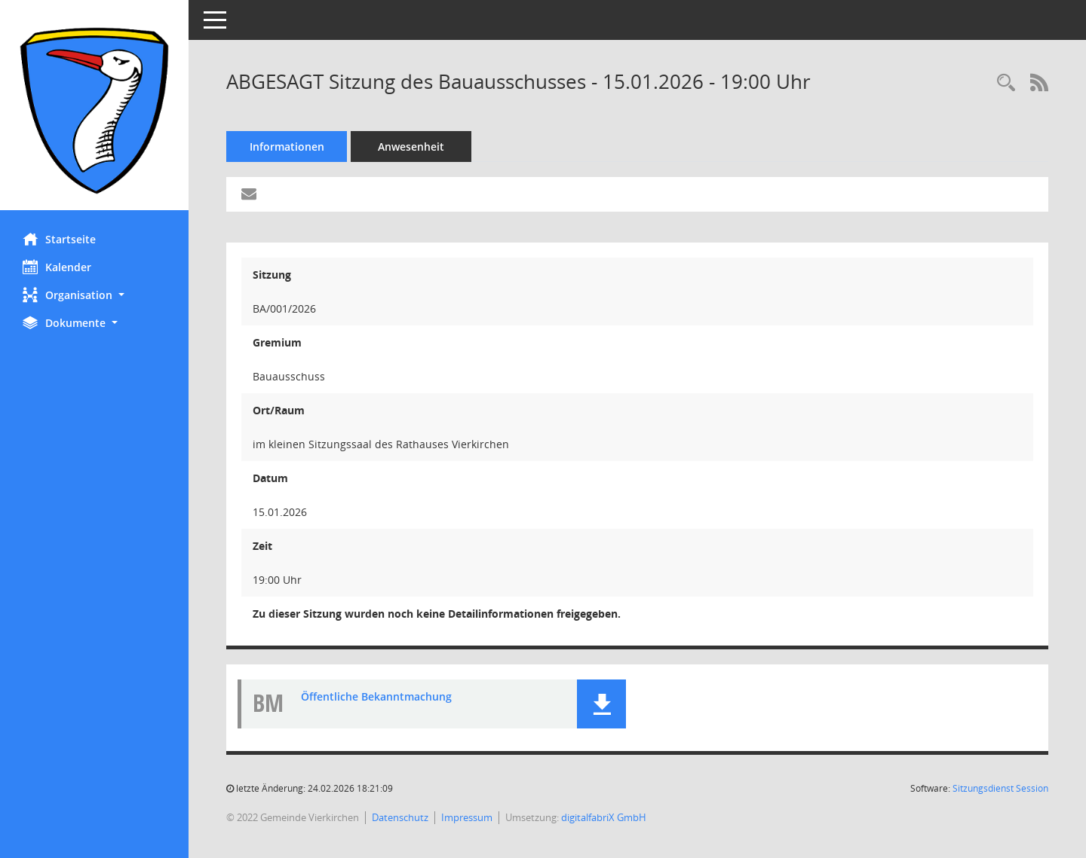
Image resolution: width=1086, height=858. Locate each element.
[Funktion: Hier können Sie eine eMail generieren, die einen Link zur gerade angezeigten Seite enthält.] (249, 194)
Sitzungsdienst (1000, 788)
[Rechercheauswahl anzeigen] (1006, 83)
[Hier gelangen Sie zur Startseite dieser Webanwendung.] (94, 110)
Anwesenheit (411, 146)
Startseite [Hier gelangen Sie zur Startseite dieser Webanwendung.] (59, 238)
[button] (94, 295)
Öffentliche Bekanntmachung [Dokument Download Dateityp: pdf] (376, 696)
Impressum (466, 817)
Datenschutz (400, 817)
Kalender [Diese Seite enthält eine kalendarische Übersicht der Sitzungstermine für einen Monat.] (57, 266)
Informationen (287, 146)
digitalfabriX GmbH (603, 817)
